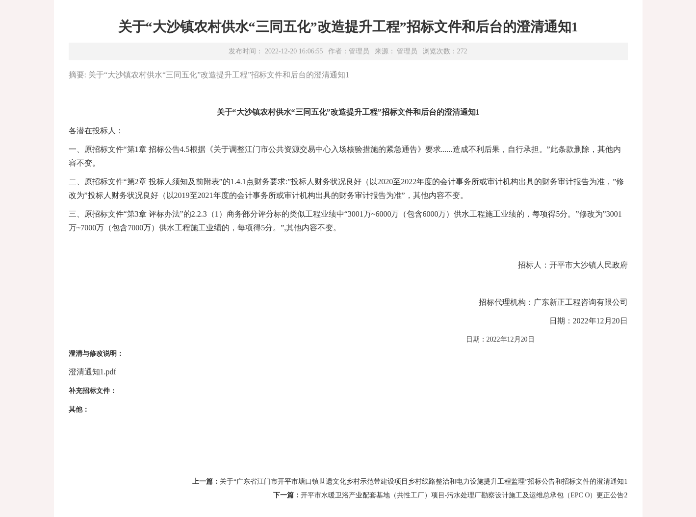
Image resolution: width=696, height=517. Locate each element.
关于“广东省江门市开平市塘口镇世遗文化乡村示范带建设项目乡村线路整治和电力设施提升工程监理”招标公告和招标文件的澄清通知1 (423, 481)
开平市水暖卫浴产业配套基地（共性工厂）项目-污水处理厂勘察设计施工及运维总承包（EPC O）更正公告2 (464, 495)
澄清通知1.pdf (92, 372)
